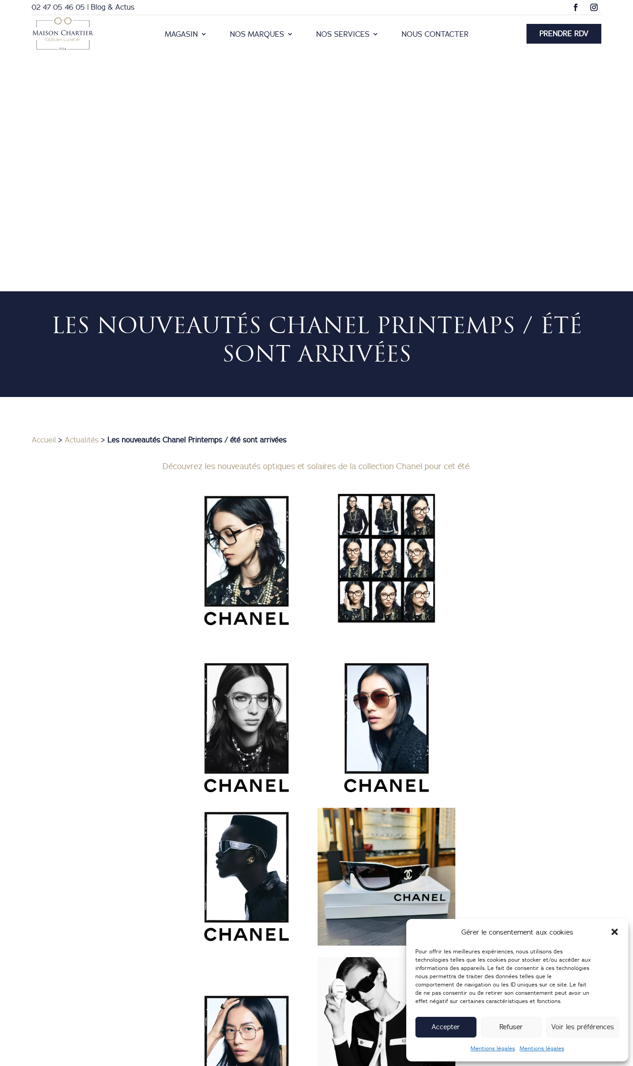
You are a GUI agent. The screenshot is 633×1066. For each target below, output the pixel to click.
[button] (614, 931)
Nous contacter (435, 35)
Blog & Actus (112, 6)
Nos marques (257, 35)
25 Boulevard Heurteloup (385, 995)
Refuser (511, 1026)
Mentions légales (493, 1048)
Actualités (82, 216)
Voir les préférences (582, 1026)
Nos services (343, 35)
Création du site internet (361, 1053)
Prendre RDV (563, 33)
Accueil (44, 216)
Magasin (181, 35)
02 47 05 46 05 (58, 6)
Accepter (445, 1026)
